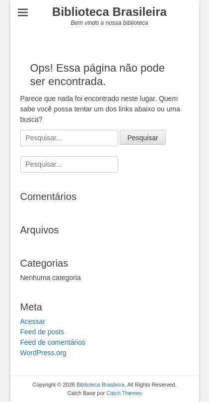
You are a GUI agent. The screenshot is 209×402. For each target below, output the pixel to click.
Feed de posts (42, 332)
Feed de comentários (53, 342)
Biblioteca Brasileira (109, 11)
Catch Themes (123, 393)
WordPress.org (43, 353)
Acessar (33, 321)
